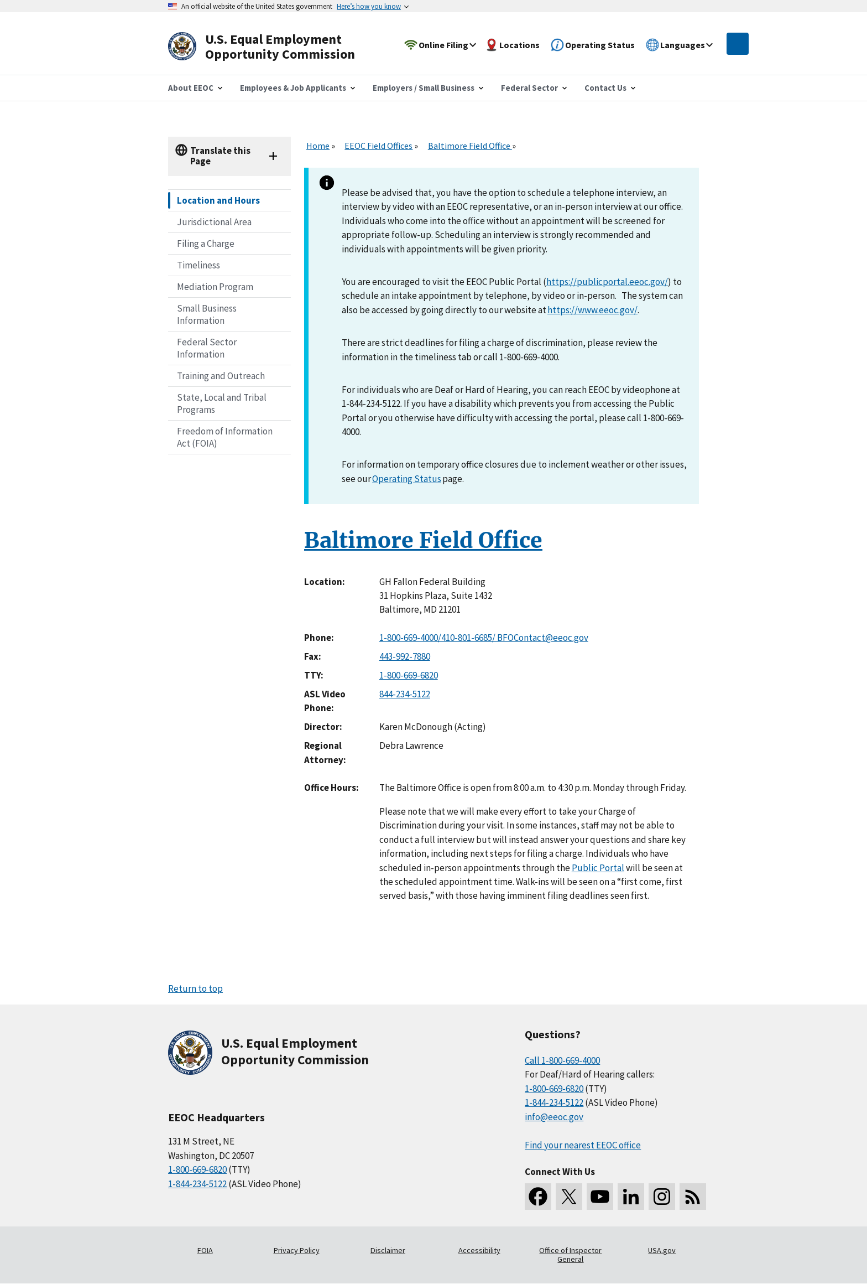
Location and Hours (218, 200)
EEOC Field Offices (378, 145)
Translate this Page (220, 155)
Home (318, 145)
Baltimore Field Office (470, 145)
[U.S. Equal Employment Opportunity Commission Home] (274, 47)
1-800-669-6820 (408, 675)
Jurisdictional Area (214, 222)
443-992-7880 (404, 656)
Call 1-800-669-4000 (562, 1060)
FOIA (205, 1250)
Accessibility (479, 1250)
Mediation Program (215, 287)
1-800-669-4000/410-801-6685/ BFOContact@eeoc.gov (483, 637)
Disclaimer (387, 1250)
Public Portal (598, 868)
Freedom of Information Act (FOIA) (225, 437)
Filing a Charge (205, 243)
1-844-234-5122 (197, 1184)
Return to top (195, 988)
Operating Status (406, 479)
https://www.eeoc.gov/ (592, 310)
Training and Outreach (221, 376)
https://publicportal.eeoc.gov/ (607, 282)
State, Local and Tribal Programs (222, 403)
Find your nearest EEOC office (583, 1145)
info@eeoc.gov (554, 1117)
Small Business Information (207, 314)
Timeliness (198, 265)
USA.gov (662, 1250)
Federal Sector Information (207, 348)
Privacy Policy (297, 1250)
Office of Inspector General (570, 1254)
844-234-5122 (404, 694)
